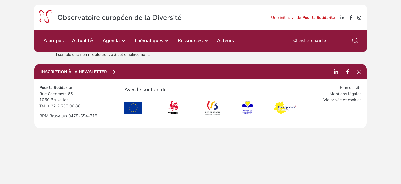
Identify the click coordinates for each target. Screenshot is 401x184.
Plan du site (351, 87)
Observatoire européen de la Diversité (119, 17)
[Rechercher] (356, 40)
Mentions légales (346, 94)
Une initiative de (303, 17)
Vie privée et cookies (342, 100)
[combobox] (320, 40)
